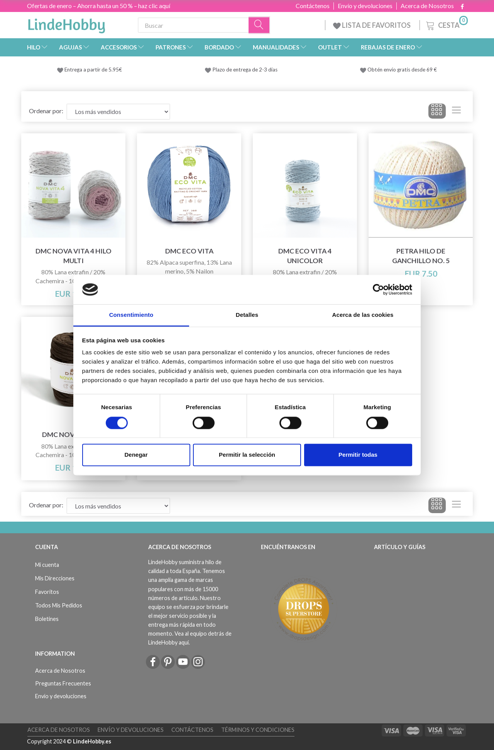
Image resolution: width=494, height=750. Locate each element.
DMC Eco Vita (189, 251)
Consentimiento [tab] (131, 315)
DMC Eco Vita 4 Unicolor (305, 256)
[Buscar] (259, 25)
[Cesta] (446, 24)
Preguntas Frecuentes (63, 683)
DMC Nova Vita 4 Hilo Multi (74, 256)
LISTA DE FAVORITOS (372, 25)
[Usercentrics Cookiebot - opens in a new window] (378, 289)
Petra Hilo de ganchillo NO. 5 (421, 256)
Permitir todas (357, 455)
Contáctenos (313, 5)
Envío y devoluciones (365, 5)
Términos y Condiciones (257, 729)
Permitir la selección (247, 455)
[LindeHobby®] (66, 23)
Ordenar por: (46, 110)
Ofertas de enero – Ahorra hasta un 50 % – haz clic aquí (98, 5)
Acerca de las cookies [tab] (363, 315)
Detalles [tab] (247, 315)
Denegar (135, 455)
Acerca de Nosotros (427, 5)
